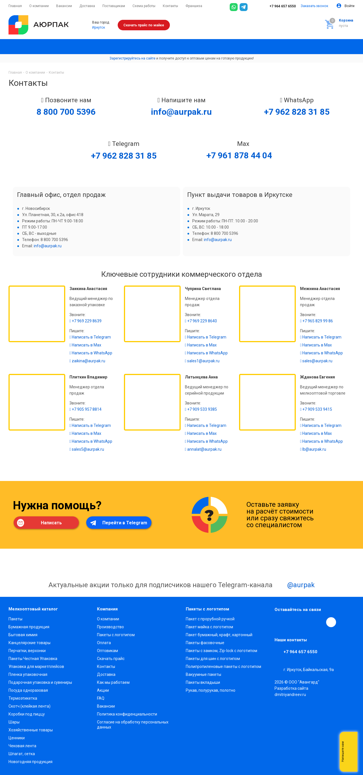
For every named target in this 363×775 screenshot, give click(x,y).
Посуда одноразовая (28, 690)
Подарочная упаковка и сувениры (40, 682)
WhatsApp (319, 622)
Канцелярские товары (29, 642)
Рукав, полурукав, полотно (210, 690)
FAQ (100, 698)
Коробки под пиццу (27, 714)
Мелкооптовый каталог (33, 609)
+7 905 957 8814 (85, 409)
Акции (103, 690)
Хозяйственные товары (31, 730)
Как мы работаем (113, 682)
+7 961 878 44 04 (239, 155)
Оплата (104, 642)
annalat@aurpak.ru (203, 449)
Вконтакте (280, 622)
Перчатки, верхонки (27, 650)
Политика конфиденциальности (127, 714)
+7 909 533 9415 (316, 409)
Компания (107, 609)
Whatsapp (350, 752)
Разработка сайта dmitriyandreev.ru (291, 691)
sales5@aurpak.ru (86, 449)
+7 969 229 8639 (85, 321)
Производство (110, 627)
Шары (14, 722)
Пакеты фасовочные (205, 642)
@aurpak (294, 585)
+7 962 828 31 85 (297, 112)
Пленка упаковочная (28, 674)
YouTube (306, 622)
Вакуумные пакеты (203, 674)
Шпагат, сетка (22, 753)
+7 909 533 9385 (201, 409)
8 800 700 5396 (66, 112)
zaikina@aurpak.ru (87, 361)
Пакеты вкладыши (203, 682)
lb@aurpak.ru (313, 449)
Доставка (106, 674)
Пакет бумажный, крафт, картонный (219, 635)
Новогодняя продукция (30, 761)
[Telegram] (244, 7)
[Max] (254, 7)
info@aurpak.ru (181, 112)
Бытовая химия (23, 635)
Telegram (293, 622)
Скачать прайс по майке (143, 25)
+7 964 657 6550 (278, 6)
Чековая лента (22, 746)
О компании (108, 619)
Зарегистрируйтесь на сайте (132, 58)
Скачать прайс (110, 658)
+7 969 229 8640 (201, 321)
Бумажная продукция (29, 627)
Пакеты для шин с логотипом (213, 658)
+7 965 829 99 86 (316, 321)
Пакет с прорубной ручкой (210, 619)
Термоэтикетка (23, 698)
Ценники (17, 738)
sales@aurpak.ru (316, 361)
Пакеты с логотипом (116, 635)
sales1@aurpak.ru (202, 361)
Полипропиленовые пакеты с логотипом (223, 666)
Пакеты (15, 619)
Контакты (106, 666)
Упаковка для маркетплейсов (36, 666)
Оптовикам (107, 650)
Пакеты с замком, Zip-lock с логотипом (221, 650)
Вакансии (106, 706)
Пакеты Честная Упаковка (33, 658)
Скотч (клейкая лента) (29, 706)
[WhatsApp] (234, 7)
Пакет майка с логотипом (209, 627)
